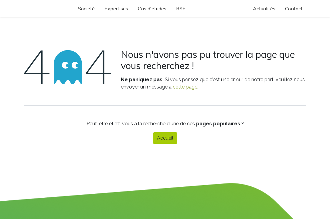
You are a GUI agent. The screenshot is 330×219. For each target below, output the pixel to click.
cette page (185, 87)
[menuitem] (88, 8)
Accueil (165, 138)
